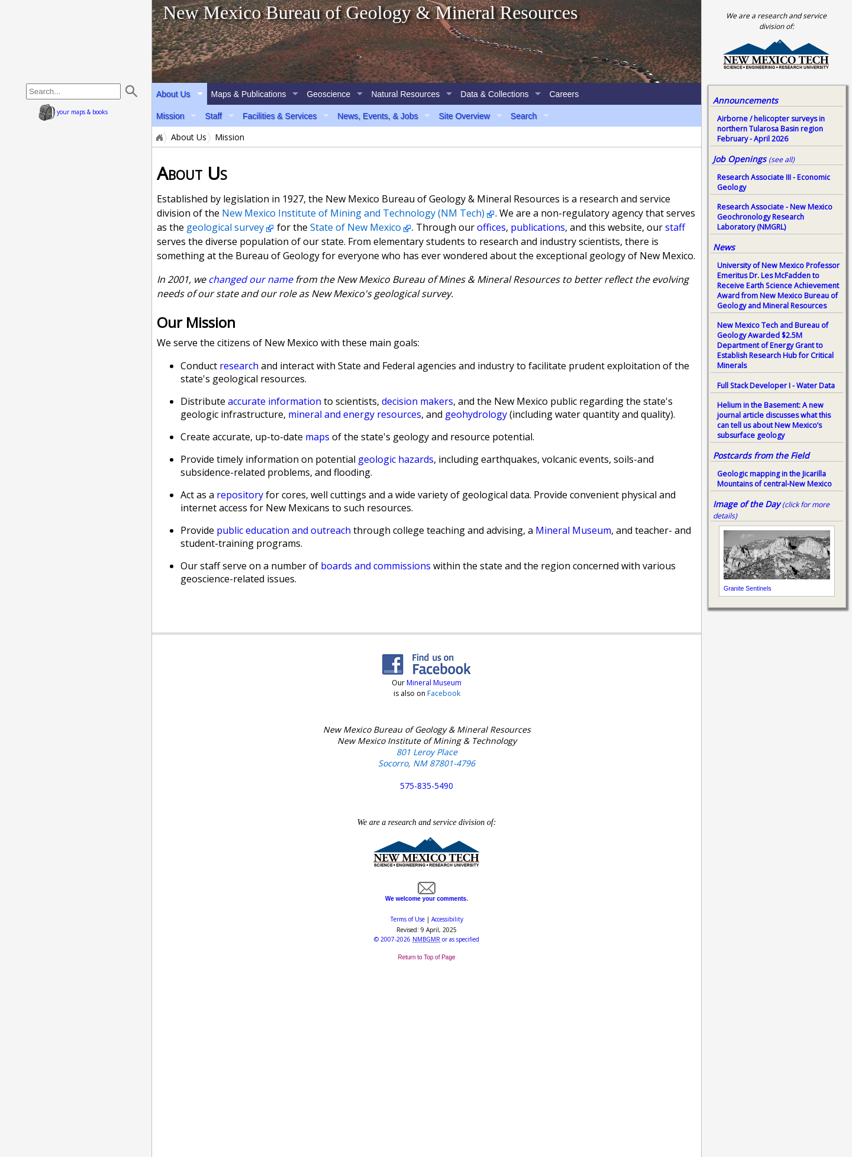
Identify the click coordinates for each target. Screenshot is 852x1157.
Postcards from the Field (761, 455)
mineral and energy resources (354, 414)
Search (524, 116)
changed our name (250, 279)
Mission (170, 116)
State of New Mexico (355, 227)
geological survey (225, 227)
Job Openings (754, 159)
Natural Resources (405, 94)
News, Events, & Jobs (377, 116)
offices (491, 227)
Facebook (443, 693)
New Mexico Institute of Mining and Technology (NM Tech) (353, 213)
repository (240, 494)
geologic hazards (396, 459)
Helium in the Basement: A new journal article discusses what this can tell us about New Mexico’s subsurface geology (774, 420)
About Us (173, 94)
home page (76, 41)
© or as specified (426, 939)
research (239, 365)
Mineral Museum (573, 530)
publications (538, 227)
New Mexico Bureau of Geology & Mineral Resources (370, 12)
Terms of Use (407, 919)
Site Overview (463, 116)
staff (675, 227)
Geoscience (328, 94)
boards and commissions (376, 565)
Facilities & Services (280, 116)
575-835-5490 (426, 785)
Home (158, 137)
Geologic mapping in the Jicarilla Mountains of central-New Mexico (774, 479)
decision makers (417, 401)
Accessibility (447, 919)
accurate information (274, 401)
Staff (213, 116)
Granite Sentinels (748, 588)
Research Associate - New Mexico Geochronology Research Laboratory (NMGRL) (774, 217)
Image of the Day (746, 504)
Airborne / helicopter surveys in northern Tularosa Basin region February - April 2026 (771, 129)
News (724, 247)
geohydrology (476, 414)
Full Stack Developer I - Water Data (776, 386)
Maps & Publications (248, 94)
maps (317, 436)
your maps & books (73, 112)
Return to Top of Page (426, 957)
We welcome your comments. (426, 895)
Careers (564, 94)
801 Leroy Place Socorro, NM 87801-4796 (426, 757)
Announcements (745, 100)
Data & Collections (494, 94)
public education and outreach (284, 530)
